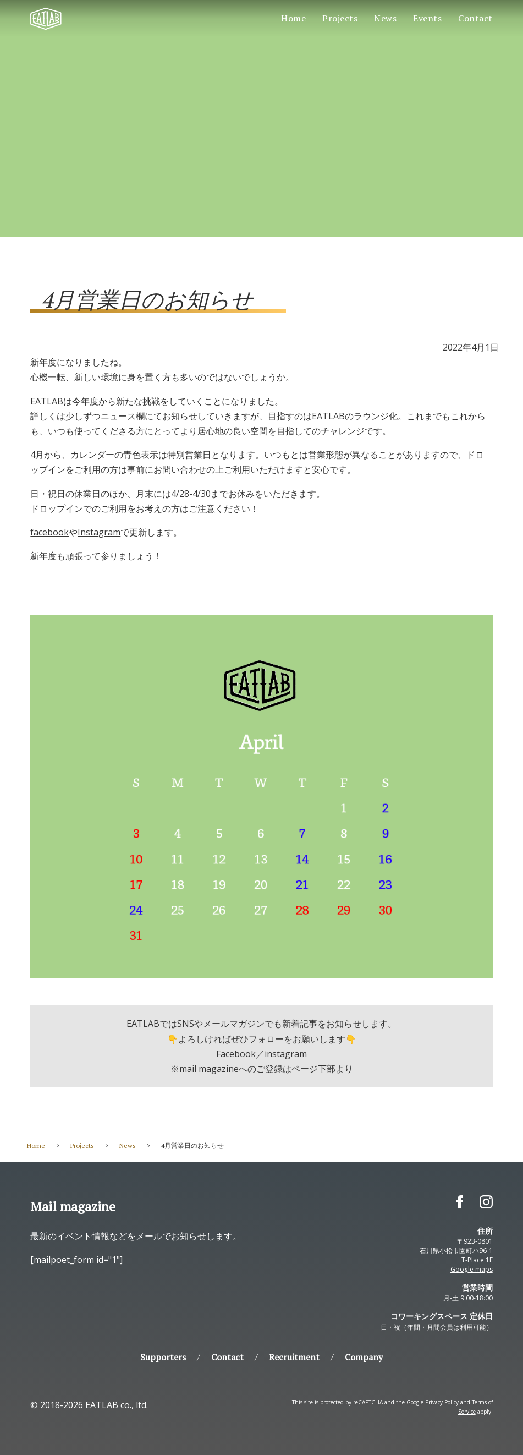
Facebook (236, 1054)
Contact (475, 18)
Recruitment (294, 1357)
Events (427, 18)
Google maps (471, 1269)
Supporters (163, 1357)
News (385, 18)
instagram (286, 1054)
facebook (49, 532)
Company (364, 1357)
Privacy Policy (442, 1402)
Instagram (99, 532)
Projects (339, 18)
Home (293, 18)
